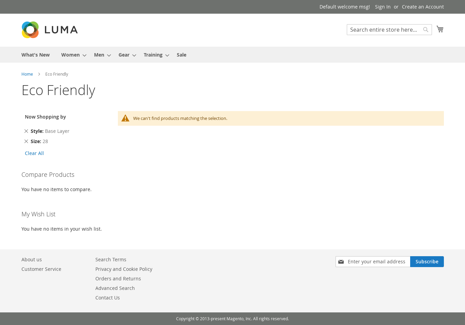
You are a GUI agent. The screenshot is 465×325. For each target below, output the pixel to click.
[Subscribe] (427, 261)
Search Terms (110, 259)
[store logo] (50, 29)
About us (31, 259)
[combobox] (389, 29)
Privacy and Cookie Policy (123, 269)
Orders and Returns (118, 278)
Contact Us (107, 297)
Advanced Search (115, 288)
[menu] (233, 55)
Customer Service (41, 269)
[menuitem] (35, 55)
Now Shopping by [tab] (45, 116)
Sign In (383, 6)
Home (27, 74)
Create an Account (423, 6)
